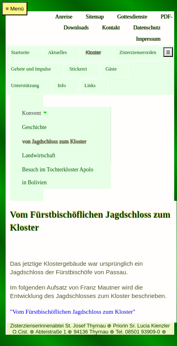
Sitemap (95, 17)
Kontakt (110, 28)
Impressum (148, 39)
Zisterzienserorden (137, 52)
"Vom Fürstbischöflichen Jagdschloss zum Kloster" (73, 311)
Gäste (111, 69)
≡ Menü (15, 9)
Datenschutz (147, 28)
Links (90, 85)
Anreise (63, 17)
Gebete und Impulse (31, 69)
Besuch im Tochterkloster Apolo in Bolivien (57, 176)
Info (62, 85)
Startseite (20, 52)
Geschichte (34, 127)
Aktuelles (57, 52)
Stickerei (78, 69)
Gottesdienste (132, 17)
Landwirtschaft (39, 155)
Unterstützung (25, 85)
